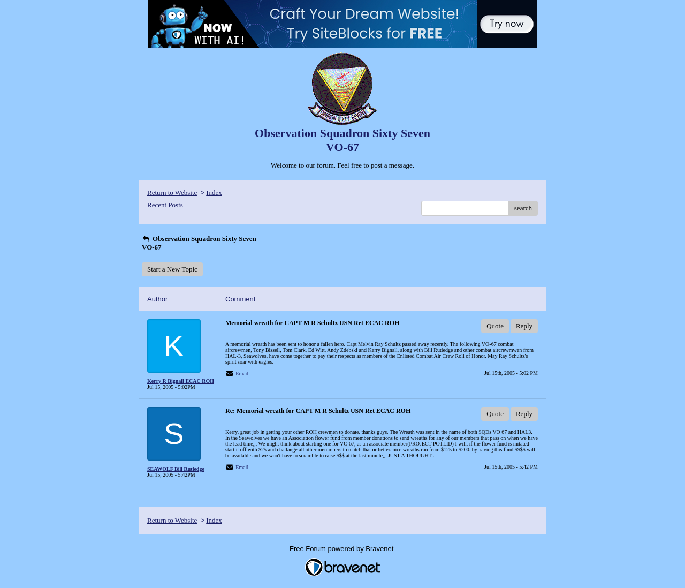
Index (214, 193)
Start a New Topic (172, 269)
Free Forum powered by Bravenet (342, 549)
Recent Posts (165, 205)
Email (241, 373)
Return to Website (172, 193)
